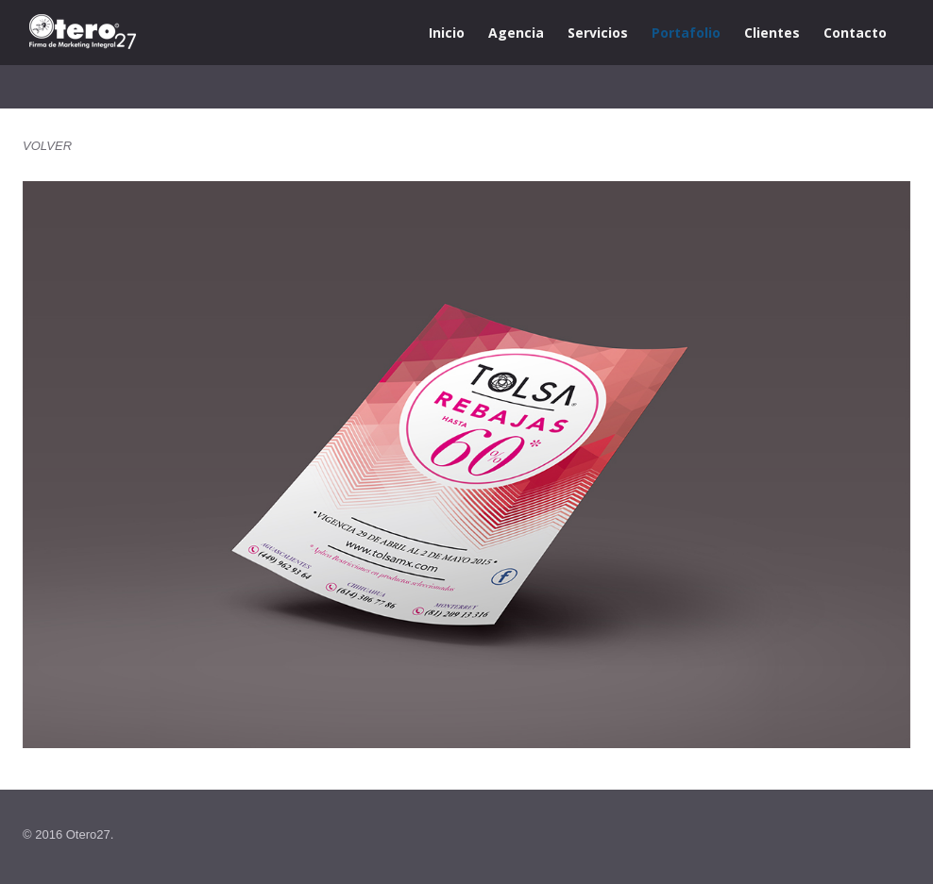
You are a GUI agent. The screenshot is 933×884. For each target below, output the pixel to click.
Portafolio (686, 33)
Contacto (855, 33)
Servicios (598, 33)
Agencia (516, 33)
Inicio (447, 33)
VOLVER (47, 146)
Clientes (772, 33)
